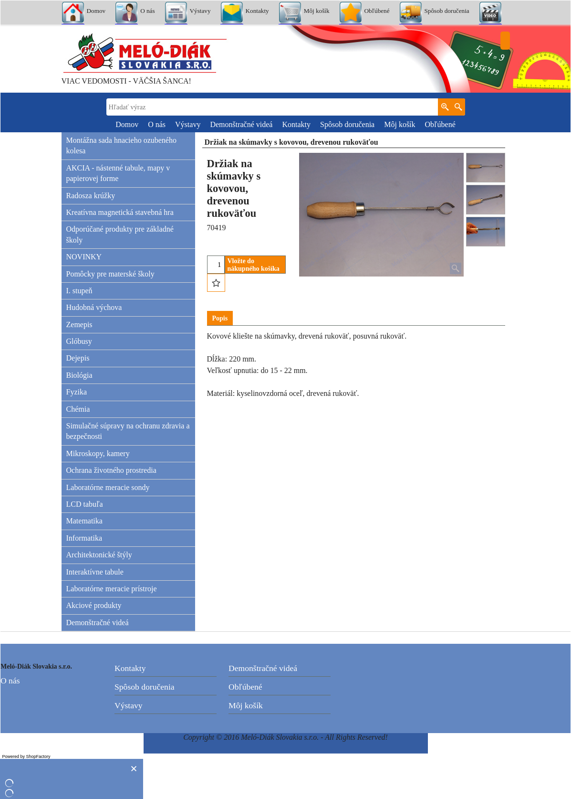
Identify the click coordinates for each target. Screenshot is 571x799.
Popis (220, 318)
